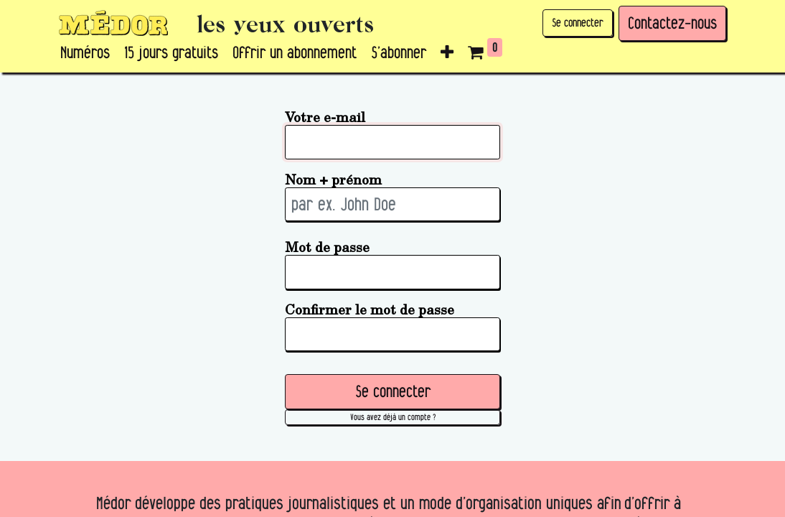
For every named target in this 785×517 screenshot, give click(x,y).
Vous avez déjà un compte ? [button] (393, 416)
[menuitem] (85, 53)
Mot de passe (327, 246)
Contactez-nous (672, 23)
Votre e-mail (325, 116)
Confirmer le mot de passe (369, 309)
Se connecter (577, 22)
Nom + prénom (333, 179)
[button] (447, 53)
